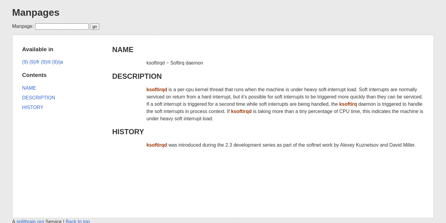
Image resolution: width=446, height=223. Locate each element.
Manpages (35, 12)
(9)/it (46, 62)
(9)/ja (57, 62)
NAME (123, 49)
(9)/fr (34, 62)
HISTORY (128, 132)
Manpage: (23, 26)
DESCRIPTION (137, 76)
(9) (25, 62)
